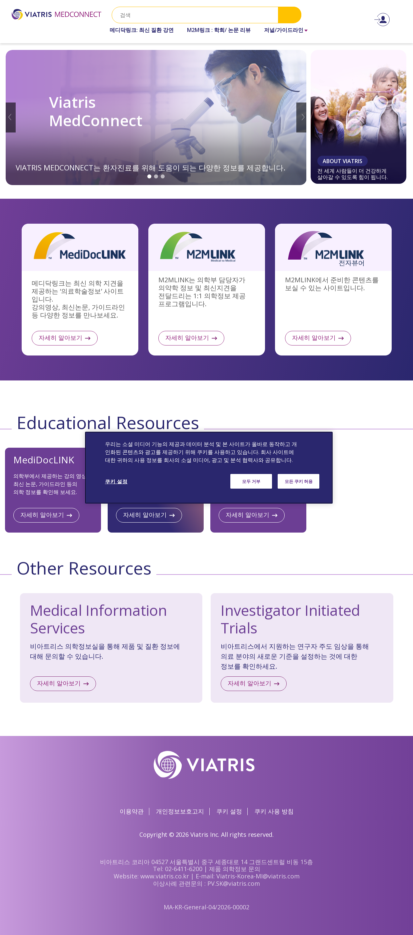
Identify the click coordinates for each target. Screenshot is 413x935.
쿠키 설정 (229, 811)
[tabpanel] (156, 117)
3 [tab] (163, 176)
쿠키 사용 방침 (274, 811)
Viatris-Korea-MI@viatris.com (258, 876)
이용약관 (132, 811)
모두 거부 (251, 481)
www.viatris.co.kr (164, 876)
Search (289, 15)
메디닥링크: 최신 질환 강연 (142, 30)
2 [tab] (156, 176)
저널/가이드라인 (283, 30)
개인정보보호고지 (180, 811)
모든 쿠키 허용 (299, 481)
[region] (209, 467)
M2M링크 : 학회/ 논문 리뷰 (219, 30)
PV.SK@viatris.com (233, 883)
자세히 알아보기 (80, 289)
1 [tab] (149, 176)
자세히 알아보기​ (249, 683)
